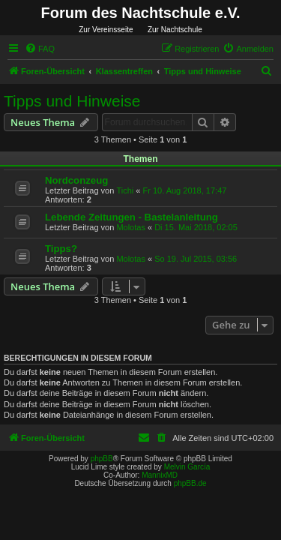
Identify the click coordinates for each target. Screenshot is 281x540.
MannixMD (160, 475)
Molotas (130, 227)
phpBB (102, 458)
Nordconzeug (76, 180)
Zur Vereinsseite (106, 30)
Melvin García (187, 467)
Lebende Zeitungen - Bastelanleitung (131, 217)
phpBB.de (190, 483)
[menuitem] (40, 49)
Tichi (124, 190)
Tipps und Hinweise (72, 101)
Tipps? (61, 248)
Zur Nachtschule (175, 30)
